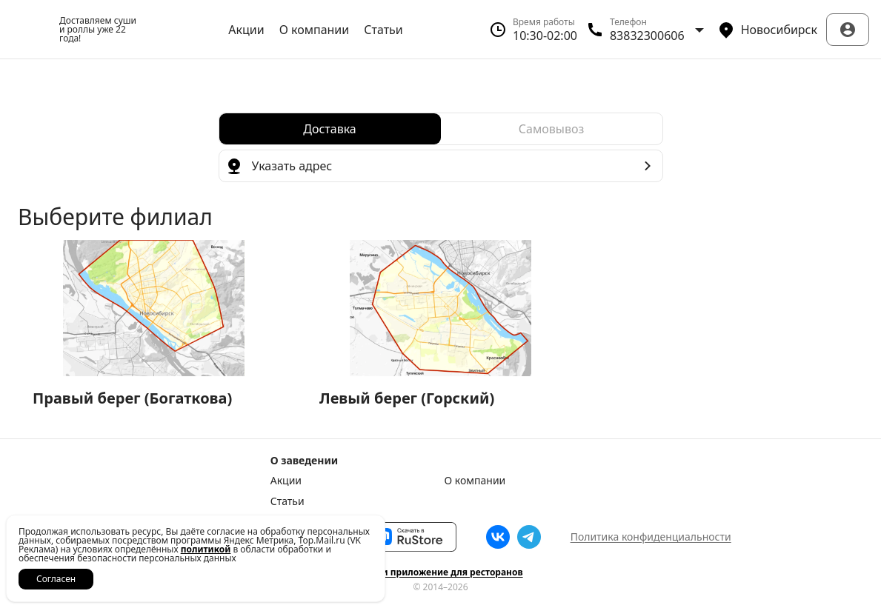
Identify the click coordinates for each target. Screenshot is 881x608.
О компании (314, 30)
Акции (246, 30)
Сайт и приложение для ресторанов (440, 572)
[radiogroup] (441, 129)
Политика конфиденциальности (651, 537)
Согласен (56, 578)
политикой (206, 549)
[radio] (330, 128)
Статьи (383, 30)
